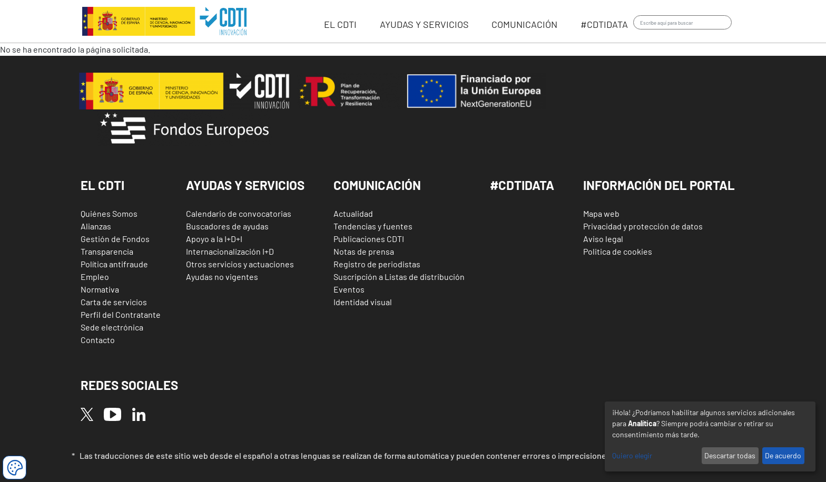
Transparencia (107, 251)
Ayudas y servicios (425, 24)
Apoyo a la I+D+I (214, 239)
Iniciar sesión (747, 23)
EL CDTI (341, 24)
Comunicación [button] (377, 185)
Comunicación (525, 24)
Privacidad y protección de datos (643, 226)
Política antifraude (114, 264)
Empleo (95, 277)
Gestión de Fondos (115, 239)
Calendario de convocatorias (238, 213)
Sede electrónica (112, 327)
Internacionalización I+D (230, 251)
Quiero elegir (632, 455)
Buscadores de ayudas (227, 226)
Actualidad (353, 213)
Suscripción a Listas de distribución (399, 277)
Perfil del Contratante (121, 314)
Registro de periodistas (376, 264)
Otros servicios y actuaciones (240, 264)
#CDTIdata (604, 24)
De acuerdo (783, 455)
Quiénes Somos (109, 213)
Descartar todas (729, 455)
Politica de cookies (617, 251)
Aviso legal (603, 239)
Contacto (98, 340)
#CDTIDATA (522, 185)
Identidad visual (362, 302)
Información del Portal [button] (659, 185)
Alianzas (96, 226)
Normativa (100, 289)
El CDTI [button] (102, 185)
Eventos (349, 289)
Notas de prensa (363, 251)
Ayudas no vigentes (222, 277)
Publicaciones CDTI (368, 239)
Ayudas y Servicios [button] (245, 185)
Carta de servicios (114, 302)
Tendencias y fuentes (372, 226)
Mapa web (601, 213)
